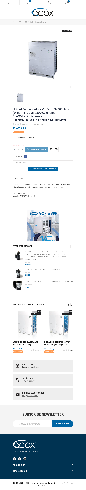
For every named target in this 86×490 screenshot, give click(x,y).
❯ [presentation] (71, 246)
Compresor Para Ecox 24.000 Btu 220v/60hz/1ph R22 (45, 269)
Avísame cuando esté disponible (43, 169)
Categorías (9, 2)
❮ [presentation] (68, 246)
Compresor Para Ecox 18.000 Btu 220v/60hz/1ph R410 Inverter (49, 281)
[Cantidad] (18, 149)
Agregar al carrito (36, 149)
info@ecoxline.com (30, 396)
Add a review (38, 124)
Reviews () (26, 124)
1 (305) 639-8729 (29, 381)
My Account (48, 2)
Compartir (25, 156)
